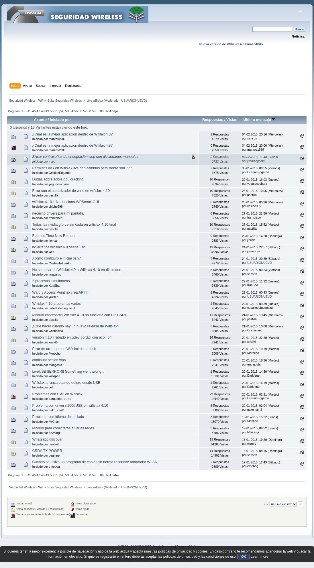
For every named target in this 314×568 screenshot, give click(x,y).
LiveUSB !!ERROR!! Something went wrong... (68, 372)
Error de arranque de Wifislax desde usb (64, 349)
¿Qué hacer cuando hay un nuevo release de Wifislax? (75, 326)
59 (93, 111)
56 (80, 111)
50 (51, 111)
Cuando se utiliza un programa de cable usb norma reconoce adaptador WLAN (95, 462)
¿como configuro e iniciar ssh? (56, 258)
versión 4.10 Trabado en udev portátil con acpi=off (72, 337)
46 (34, 111)
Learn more (259, 557)
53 (66, 111)
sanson (252, 138)
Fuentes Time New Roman (53, 236)
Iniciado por (60, 119)
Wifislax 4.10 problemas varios (56, 304)
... (26, 111)
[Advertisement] (157, 70)
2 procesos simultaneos (51, 281)
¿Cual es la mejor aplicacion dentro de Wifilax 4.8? (72, 134)
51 (56, 111)
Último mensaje (259, 119)
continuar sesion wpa (49, 360)
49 (47, 111)
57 (85, 111)
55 (76, 111)
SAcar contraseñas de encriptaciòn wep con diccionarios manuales (85, 157)
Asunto (40, 119)
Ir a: (266, 504)
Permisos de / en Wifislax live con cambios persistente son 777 (82, 168)
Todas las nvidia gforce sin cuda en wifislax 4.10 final (74, 225)
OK (243, 556)
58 (89, 111)
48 (42, 111)
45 (29, 111)
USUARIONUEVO (133, 100)
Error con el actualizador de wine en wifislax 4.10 (71, 191)
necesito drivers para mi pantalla (58, 213)
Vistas (231, 119)
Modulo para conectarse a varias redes (63, 428)
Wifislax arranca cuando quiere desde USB (66, 383)
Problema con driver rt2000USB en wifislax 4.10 (70, 406)
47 (38, 111)
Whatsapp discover (47, 439)
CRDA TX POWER (47, 451)
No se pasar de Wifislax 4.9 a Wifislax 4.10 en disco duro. (77, 270)
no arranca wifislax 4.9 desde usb (58, 247)
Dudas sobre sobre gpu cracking (58, 179)
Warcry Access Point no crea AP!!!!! (60, 292)
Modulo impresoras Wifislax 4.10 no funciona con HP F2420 (79, 315)
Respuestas (212, 119)
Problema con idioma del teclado (58, 417)
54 (71, 111)
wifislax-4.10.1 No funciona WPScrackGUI (65, 202)
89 (101, 111)
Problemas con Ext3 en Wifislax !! (59, 394)
